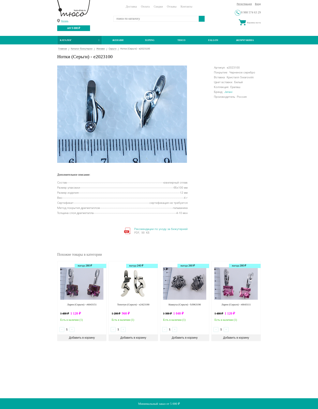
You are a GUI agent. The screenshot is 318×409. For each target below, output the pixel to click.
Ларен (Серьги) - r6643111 (236, 304)
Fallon (213, 40)
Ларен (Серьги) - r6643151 (82, 304)
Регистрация (244, 4)
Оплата (145, 6)
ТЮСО (181, 40)
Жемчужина (245, 40)
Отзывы (171, 6)
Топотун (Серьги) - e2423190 (133, 304)
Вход (258, 4)
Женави (118, 40)
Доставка (131, 6)
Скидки (158, 6)
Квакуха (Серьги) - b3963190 (185, 304)
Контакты (186, 6)
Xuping (149, 40)
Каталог (79, 40)
